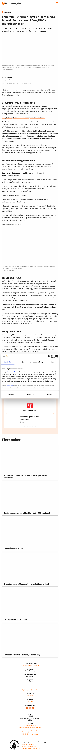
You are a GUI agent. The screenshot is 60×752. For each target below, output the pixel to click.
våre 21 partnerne (12, 372)
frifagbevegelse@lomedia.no (30, 665)
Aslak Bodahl (7, 77)
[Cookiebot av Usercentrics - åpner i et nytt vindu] (49, 356)
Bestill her (30, 701)
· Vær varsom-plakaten (28, 746)
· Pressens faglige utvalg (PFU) (31, 748)
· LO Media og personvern (30, 734)
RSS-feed (30, 696)
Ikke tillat (11, 394)
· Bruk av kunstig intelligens (30, 730)
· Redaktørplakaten (27, 744)
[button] (53, 413)
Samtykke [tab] (7, 362)
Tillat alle (49, 394)
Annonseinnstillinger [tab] (37, 362)
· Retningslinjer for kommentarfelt (30, 728)
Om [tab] (52, 362)
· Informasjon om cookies (30, 732)
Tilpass (30, 394)
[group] (30, 413)
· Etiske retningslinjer (30, 726)
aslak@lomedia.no (7, 80)
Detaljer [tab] (21, 362)
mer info (10, 385)
